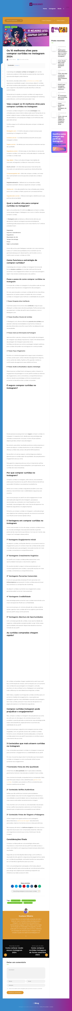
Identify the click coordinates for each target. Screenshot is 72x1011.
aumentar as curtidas (32, 81)
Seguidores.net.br (12, 151)
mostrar (17, 65)
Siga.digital (10, 160)
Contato (51, 1006)
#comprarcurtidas (16, 900)
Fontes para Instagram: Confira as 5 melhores (61, 87)
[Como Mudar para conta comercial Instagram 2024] (54, 61)
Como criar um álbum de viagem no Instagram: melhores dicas (62, 120)
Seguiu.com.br (11, 144)
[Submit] (21, 20)
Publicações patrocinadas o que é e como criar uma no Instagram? (62, 53)
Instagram (52, 8)
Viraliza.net (10, 189)
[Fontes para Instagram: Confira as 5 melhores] (54, 84)
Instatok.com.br (11, 137)
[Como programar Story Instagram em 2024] (54, 103)
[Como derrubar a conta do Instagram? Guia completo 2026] (54, 72)
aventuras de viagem (23, 820)
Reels (59, 8)
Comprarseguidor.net (13, 173)
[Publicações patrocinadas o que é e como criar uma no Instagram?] (54, 48)
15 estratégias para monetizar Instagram (62, 97)
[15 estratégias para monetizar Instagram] (54, 94)
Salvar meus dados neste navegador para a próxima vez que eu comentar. (25, 988)
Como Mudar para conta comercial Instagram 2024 (62, 64)
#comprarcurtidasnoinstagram (15, 902)
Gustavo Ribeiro (26, 916)
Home (45, 8)
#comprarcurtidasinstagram (28, 900)
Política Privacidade (44, 1006)
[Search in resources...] (14, 20)
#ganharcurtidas (28, 902)
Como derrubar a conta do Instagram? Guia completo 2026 (62, 77)
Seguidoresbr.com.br (13, 196)
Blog (36, 1003)
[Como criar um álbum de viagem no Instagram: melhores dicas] (54, 114)
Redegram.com (11, 131)
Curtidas (7, 27)
